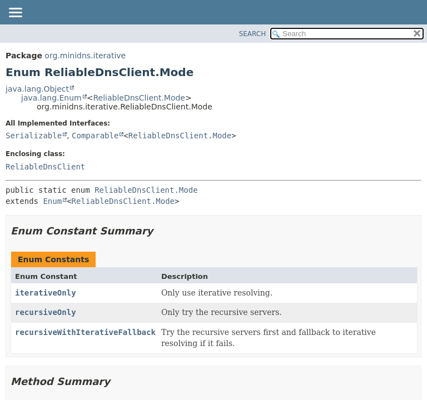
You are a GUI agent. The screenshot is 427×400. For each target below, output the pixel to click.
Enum (52, 201)
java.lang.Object (37, 88)
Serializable (34, 135)
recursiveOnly (45, 312)
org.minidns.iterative (85, 55)
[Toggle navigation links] (15, 13)
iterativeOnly (45, 292)
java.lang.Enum (51, 97)
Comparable (95, 135)
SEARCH (252, 34)
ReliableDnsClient (45, 166)
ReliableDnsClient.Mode (139, 97)
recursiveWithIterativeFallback (85, 332)
